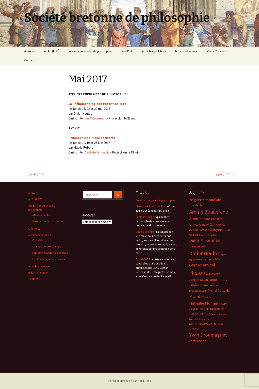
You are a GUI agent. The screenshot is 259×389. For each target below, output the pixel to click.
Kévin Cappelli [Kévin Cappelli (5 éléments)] (210, 280)
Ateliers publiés (41, 215)
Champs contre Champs (46, 246)
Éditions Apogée (146, 217)
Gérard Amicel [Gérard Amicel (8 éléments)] (202, 265)
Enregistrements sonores (48, 221)
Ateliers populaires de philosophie (90, 51)
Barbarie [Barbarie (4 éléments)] (204, 230)
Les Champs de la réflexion (48, 259)
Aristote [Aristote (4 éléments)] (193, 224)
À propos (29, 51)
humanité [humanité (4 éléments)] (214, 274)
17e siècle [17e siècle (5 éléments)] (196, 205)
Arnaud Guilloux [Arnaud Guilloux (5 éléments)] (210, 224)
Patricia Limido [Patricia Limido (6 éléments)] (201, 314)
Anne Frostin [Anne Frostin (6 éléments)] (212, 218)
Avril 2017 (34, 174)
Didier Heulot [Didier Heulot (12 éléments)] (204, 253)
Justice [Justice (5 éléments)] (194, 280)
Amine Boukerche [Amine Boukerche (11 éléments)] (208, 211)
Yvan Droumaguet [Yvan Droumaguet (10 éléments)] (208, 335)
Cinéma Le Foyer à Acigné (151, 206)
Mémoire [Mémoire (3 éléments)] (207, 297)
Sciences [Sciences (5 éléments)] (217, 324)
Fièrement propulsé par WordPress (129, 381)
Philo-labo (38, 240)
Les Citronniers (95, 118)
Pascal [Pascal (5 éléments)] (193, 309)
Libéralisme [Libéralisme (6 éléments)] (198, 285)
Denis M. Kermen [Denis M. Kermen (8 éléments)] (204, 240)
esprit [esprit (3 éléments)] (192, 259)
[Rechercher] (118, 194)
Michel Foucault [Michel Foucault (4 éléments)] (198, 290)
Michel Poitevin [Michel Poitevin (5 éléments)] (219, 290)
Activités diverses (186, 51)
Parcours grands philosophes (50, 253)
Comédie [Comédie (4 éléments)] (194, 235)
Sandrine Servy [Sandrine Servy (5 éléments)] (199, 324)
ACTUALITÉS (52, 51)
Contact (29, 60)
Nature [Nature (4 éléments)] (223, 303)
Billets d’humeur (216, 51)
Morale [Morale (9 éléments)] (196, 296)
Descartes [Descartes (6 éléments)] (197, 246)
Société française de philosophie (155, 200)
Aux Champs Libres (154, 51)
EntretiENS (142, 259)
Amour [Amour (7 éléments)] (195, 218)
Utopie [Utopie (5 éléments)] (194, 329)
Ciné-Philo (126, 51)
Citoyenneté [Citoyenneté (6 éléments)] (220, 229)
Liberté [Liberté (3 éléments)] (224, 280)
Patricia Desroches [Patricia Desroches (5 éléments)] (211, 309)
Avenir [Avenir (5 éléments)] (193, 230)
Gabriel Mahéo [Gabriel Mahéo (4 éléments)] (211, 259)
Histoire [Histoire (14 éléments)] (199, 272)
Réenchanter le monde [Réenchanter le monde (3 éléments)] (199, 319)
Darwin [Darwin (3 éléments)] (204, 235)
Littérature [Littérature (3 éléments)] (214, 285)
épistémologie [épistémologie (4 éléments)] (197, 341)
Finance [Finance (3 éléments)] (198, 259)
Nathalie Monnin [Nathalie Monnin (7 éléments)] (203, 303)
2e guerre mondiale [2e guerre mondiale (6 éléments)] (205, 199)
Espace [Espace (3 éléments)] (223, 254)
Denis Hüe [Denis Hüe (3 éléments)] (212, 235)
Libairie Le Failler (146, 231)
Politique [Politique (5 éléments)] (220, 314)
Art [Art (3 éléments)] (223, 225)
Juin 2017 (225, 174)
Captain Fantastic (97, 152)
